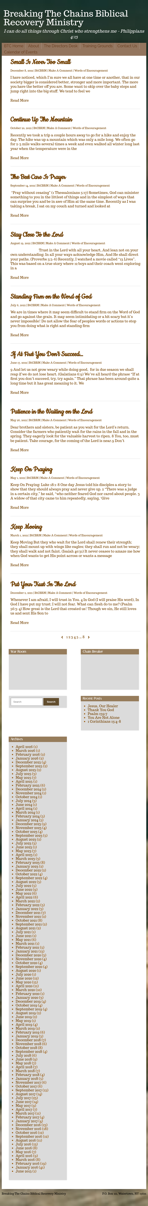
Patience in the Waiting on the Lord (51, 411)
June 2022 (24, 889)
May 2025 (23, 777)
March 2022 (25, 901)
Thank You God (101, 710)
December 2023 (28, 824)
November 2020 (28, 959)
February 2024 (28, 816)
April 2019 (24, 1024)
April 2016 (24, 1156)
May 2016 (23, 1152)
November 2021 (28, 916)
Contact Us (127, 46)
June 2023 (24, 847)
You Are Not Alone (104, 717)
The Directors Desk (61, 46)
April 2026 (24, 747)
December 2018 (28, 1040)
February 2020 (28, 993)
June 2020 (24, 978)
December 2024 (28, 789)
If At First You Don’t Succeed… (46, 354)
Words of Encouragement (91, 70)
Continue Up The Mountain (41, 119)
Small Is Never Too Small (40, 62)
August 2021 (26, 928)
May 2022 (23, 893)
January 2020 (27, 997)
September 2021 (29, 924)
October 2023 (26, 831)
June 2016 (24, 1148)
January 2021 (27, 951)
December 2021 (28, 912)
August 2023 (26, 839)
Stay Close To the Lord (36, 235)
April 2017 (24, 1109)
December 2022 (28, 870)
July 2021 (23, 932)
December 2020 (28, 955)
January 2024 (27, 820)
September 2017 (29, 1090)
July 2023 (23, 843)
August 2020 (26, 970)
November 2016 (28, 1129)
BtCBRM (41, 70)
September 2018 (29, 1051)
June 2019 (24, 1017)
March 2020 (25, 990)
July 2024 (23, 801)
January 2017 (27, 1121)
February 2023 (28, 862)
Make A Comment (60, 70)
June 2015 (24, 1171)
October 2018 (26, 1047)
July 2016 (23, 1144)
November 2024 (28, 793)
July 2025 (23, 774)
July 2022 (23, 885)
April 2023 (24, 855)
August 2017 (26, 1094)
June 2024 (24, 804)
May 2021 (23, 939)
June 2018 (24, 1059)
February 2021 (27, 947)
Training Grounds (97, 46)
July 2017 (23, 1098)
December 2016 (28, 1125)
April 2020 (24, 986)
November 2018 (28, 1044)
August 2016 (26, 1140)
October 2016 (26, 1132)
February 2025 (28, 785)
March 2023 (25, 858)
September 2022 (29, 878)
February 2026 (28, 754)
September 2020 (29, 966)
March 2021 (25, 943)
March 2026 (25, 750)
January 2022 (27, 909)
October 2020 (26, 963)
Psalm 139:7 (97, 714)
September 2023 (29, 835)
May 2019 (23, 1020)
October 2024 (26, 797)
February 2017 (27, 1117)
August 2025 (26, 770)
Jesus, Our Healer (103, 706)
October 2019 (26, 1005)
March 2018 (25, 1071)
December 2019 (28, 1001)
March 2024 (25, 812)
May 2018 (23, 1063)
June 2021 (24, 936)
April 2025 (24, 781)
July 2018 (23, 1055)
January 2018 (27, 1078)
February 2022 (28, 905)
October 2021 (26, 920)
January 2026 (27, 758)
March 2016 (25, 1159)
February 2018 (28, 1074)
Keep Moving (26, 527)
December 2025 (28, 762)
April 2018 (24, 1067)
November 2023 (28, 828)
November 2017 (28, 1082)
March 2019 (25, 1028)
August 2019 (26, 1013)
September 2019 (29, 1009)
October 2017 (26, 1086)
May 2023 (23, 851)
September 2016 (29, 1136)
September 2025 (29, 766)
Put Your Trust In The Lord (43, 584)
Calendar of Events (20, 52)
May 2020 (23, 982)
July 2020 (23, 974)
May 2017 (23, 1105)
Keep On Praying (31, 469)
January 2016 (27, 1167)
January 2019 (27, 1036)
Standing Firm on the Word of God (51, 296)
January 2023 (27, 866)
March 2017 (25, 1113)
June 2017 (24, 1102)
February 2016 (28, 1163)
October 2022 (26, 874)
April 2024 (24, 808)
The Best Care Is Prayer (38, 177)
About (33, 46)
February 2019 (28, 1032)
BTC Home (13, 46)
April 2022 (24, 897)
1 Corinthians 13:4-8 (104, 721)
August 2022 (26, 882)
